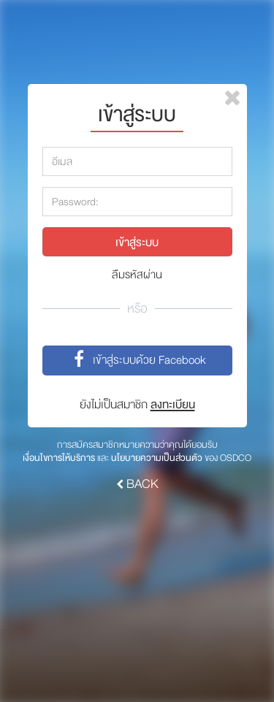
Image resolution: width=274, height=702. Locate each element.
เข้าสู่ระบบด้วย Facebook (137, 361)
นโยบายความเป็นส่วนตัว (156, 458)
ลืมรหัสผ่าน (137, 275)
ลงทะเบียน (173, 404)
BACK (137, 484)
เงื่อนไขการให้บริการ (59, 458)
